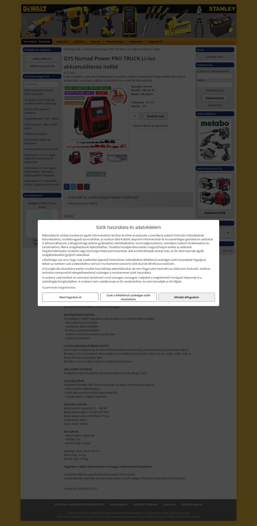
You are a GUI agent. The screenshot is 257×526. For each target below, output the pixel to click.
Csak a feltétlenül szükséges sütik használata (128, 297)
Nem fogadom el (70, 297)
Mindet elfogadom (186, 297)
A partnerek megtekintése (58, 287)
